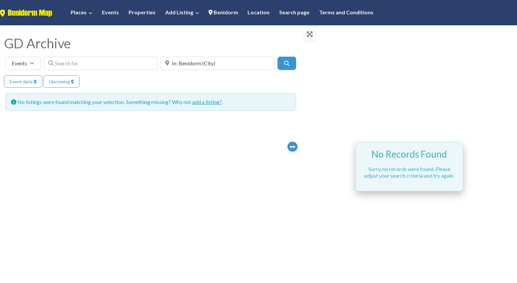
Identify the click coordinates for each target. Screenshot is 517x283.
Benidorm (223, 12)
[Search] (286, 63)
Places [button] (79, 12)
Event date (23, 81)
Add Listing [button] (179, 12)
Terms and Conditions (346, 12)
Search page (294, 12)
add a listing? (207, 102)
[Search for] (101, 63)
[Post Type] (23, 63)
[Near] (218, 63)
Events (110, 12)
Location (258, 12)
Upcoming (61, 81)
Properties (142, 12)
